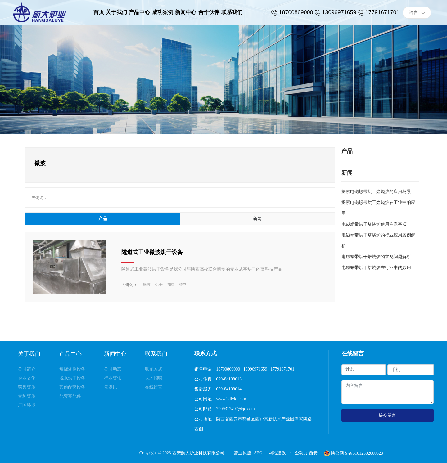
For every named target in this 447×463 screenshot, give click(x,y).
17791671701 (282, 369)
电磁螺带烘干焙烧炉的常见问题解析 (376, 256)
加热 (171, 284)
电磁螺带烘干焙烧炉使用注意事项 (374, 224)
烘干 (159, 284)
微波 (147, 284)
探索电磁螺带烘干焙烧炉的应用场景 (376, 191)
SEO (258, 453)
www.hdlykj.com (231, 399)
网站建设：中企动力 (289, 453)
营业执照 (242, 453)
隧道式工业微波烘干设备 (152, 252)
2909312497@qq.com (235, 409)
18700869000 (228, 369)
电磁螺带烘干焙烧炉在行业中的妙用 (376, 267)
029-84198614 (229, 389)
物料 (183, 284)
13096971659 (255, 369)
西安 (313, 453)
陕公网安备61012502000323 (357, 453)
